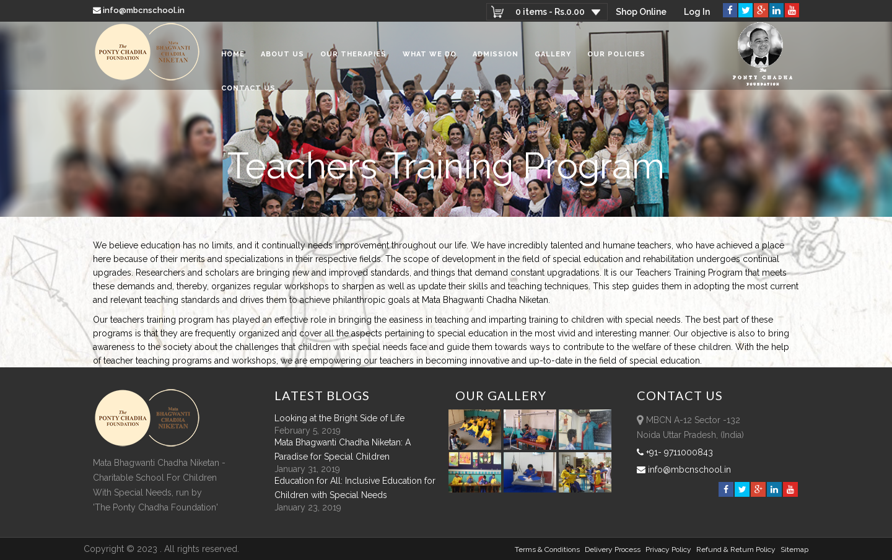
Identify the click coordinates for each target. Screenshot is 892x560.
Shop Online (641, 12)
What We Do (430, 55)
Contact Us (248, 89)
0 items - (550, 12)
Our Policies (616, 55)
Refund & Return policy (736, 549)
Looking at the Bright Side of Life (339, 418)
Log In (697, 12)
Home (233, 55)
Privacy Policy (668, 549)
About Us (282, 55)
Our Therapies (353, 55)
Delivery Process (613, 549)
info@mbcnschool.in (139, 10)
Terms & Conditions (547, 549)
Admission (495, 55)
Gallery (553, 55)
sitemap (794, 549)
